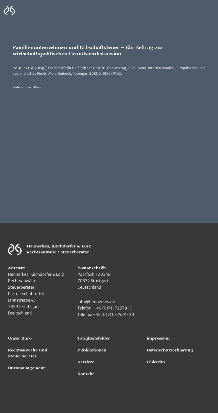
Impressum (158, 338)
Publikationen (92, 350)
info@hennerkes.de (96, 301)
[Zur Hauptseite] (9, 10)
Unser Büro (20, 338)
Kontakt (85, 374)
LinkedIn (156, 362)
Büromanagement (26, 368)
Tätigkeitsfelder (93, 338)
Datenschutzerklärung (170, 350)
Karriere (85, 362)
